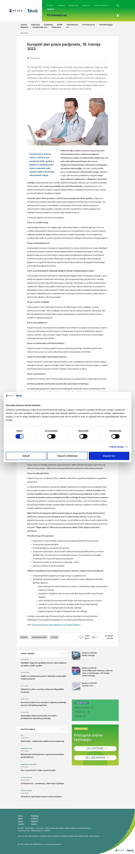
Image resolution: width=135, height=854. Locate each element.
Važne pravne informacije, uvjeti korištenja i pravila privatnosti (68, 828)
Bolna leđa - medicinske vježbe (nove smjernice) (42, 741)
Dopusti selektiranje (67, 456)
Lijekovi (60, 5)
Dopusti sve (109, 456)
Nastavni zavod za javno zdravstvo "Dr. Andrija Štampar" (57, 625)
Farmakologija (26, 748)
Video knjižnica (101, 5)
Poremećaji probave (28, 764)
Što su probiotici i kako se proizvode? (38, 770)
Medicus (86, 5)
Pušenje (78, 716)
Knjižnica (34, 818)
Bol (22, 735)
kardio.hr (35, 836)
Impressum (40, 828)
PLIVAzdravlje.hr (37, 831)
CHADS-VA (80, 712)
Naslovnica (24, 33)
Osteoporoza (26, 777)
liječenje (54, 637)
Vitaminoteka (94, 836)
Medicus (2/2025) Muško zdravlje (84, 656)
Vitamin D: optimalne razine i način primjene (41, 796)
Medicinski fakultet (60, 836)
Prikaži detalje (116, 447)
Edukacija (73, 5)
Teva (19, 831)
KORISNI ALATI (82, 703)
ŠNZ (86, 836)
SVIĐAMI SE (91, 637)
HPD (30, 836)
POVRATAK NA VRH (109, 637)
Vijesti (20, 821)
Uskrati (26, 456)
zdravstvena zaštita (39, 637)
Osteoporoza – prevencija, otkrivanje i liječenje (42, 783)
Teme (20, 816)
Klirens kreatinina (82, 707)
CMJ (26, 836)
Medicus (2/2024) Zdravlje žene (84, 686)
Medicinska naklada (76, 836)
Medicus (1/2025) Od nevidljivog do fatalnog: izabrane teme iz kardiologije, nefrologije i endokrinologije (92, 672)
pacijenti (24, 637)
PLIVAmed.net (57, 15)
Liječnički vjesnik (46, 836)
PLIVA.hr (47, 831)
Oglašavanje (29, 828)
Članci (50, 5)
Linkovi (34, 824)
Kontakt (21, 828)
